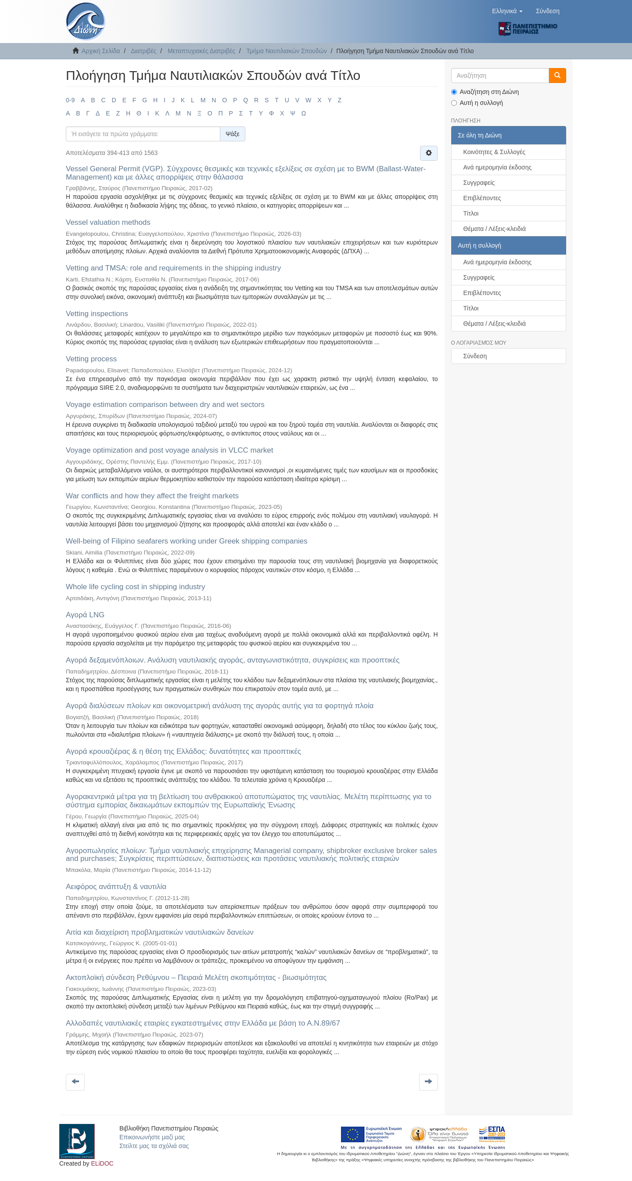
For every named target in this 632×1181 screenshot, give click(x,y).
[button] (507, 11)
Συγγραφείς (479, 182)
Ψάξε (233, 133)
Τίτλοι (471, 213)
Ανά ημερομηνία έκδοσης (497, 167)
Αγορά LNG (85, 615)
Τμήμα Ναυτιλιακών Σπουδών (286, 50)
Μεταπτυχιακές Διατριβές (201, 50)
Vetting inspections (97, 314)
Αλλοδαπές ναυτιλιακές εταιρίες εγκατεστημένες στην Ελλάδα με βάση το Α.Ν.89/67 (203, 1023)
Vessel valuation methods (108, 222)
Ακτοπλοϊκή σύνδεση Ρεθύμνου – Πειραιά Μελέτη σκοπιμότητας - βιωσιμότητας (196, 977)
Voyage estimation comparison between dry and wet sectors (165, 404)
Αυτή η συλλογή (477, 102)
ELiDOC (102, 1163)
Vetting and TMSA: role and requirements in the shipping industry (173, 268)
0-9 (70, 100)
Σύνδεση (475, 356)
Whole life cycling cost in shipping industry (135, 587)
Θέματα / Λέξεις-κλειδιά (494, 228)
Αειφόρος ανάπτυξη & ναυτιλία (116, 886)
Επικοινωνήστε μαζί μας (152, 1137)
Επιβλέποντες (482, 198)
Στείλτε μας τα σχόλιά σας (154, 1145)
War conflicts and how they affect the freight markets (152, 496)
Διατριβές (143, 50)
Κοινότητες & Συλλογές (494, 151)
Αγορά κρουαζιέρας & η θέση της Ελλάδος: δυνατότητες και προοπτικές (183, 751)
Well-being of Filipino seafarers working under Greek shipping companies (187, 541)
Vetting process (91, 359)
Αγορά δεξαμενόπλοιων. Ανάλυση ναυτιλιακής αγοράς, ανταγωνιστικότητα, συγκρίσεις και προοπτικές (233, 660)
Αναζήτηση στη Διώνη (485, 91)
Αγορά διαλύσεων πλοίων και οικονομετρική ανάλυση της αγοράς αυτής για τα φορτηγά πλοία (219, 706)
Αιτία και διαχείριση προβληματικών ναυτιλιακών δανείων (160, 932)
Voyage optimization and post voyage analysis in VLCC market (169, 450)
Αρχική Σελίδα (101, 50)
